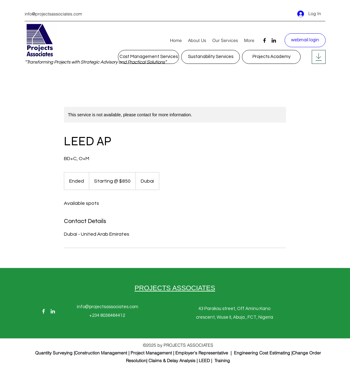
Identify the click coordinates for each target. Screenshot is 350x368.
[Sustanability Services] (210, 57)
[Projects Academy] (271, 57)
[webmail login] (305, 40)
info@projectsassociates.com (53, 14)
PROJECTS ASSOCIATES (175, 288)
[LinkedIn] (274, 40)
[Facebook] (264, 40)
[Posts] (319, 57)
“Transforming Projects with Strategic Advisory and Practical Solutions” (95, 62)
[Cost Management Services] (148, 57)
